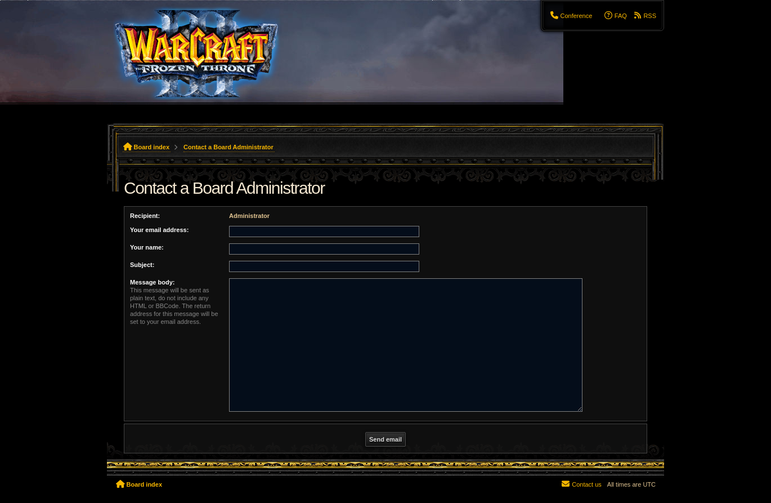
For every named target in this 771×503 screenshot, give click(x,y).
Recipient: (145, 215)
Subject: (142, 264)
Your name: (147, 247)
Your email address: (159, 229)
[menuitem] (570, 16)
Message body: (152, 282)
